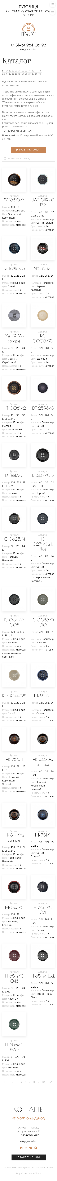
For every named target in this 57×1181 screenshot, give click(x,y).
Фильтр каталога (28, 149)
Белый (49, 222)
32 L (13, 275)
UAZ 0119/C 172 (43, 202)
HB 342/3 (14, 907)
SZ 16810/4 (14, 199)
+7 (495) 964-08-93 (28, 45)
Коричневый (9, 217)
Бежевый (41, 358)
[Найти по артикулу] (28, 159)
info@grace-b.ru (28, 49)
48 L (13, 415)
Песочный (14, 777)
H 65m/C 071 (43, 910)
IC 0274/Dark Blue (43, 544)
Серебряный (9, 362)
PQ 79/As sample (14, 338)
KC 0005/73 (43, 338)
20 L (35, 923)
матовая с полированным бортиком (42, 577)
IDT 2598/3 (43, 408)
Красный (36, 290)
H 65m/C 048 (14, 978)
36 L (47, 212)
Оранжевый (15, 214)
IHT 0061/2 (14, 408)
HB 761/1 (43, 835)
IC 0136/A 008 (14, 622)
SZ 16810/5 (14, 268)
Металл (6, 426)
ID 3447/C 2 (42, 475)
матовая (21, 224)
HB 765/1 (14, 759)
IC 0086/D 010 (43, 622)
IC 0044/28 (14, 695)
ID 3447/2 (14, 475)
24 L (41, 215)
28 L (19, 207)
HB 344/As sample (43, 762)
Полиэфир (19, 210)
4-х (19, 221)
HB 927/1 (42, 695)
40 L (13, 207)
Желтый (7, 784)
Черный (41, 286)
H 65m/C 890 (14, 1047)
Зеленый (41, 642)
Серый (12, 358)
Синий (40, 222)
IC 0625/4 (14, 539)
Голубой (35, 856)
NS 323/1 (43, 268)
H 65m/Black (43, 976)
